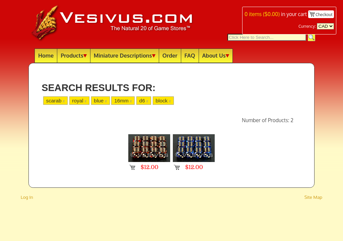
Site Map (313, 197)
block (163, 100)
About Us (215, 55)
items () (262, 14)
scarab (55, 100)
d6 (143, 100)
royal (79, 100)
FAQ (190, 55)
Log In (27, 197)
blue (100, 100)
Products (74, 55)
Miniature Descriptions (124, 55)
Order (170, 55)
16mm (123, 100)
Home (46, 55)
